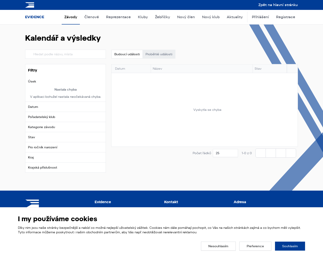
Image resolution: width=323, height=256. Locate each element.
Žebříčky (162, 17)
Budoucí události (127, 54)
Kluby (143, 17)
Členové (91, 17)
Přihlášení (260, 17)
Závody (70, 17)
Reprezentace (118, 17)
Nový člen (186, 17)
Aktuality (235, 17)
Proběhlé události (159, 54)
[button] (65, 81)
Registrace (285, 17)
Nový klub (211, 17)
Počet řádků (202, 153)
